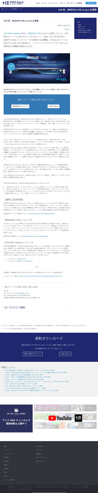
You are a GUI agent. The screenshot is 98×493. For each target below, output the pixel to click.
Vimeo (5, 475)
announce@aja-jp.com (22, 293)
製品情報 (22, 307)
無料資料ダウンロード (20, 106)
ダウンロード (81, 28)
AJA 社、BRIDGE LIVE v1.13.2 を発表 (21, 21)
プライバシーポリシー (42, 456)
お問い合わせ (53, 106)
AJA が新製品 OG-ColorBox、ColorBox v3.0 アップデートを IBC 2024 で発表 (29, 370)
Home (5, 445)
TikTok (5, 471)
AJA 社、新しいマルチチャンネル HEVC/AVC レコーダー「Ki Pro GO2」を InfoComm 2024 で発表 (36, 381)
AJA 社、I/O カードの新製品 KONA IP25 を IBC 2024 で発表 (24, 379)
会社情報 (38, 452)
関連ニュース (81, 26)
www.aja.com (21, 259)
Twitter (5, 464)
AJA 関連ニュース (16, 9)
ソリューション (8, 452)
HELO (79, 24)
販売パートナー (40, 460)
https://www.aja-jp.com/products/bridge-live (41, 213)
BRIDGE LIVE (34, 33)
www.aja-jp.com (28, 261)
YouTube (6, 456)
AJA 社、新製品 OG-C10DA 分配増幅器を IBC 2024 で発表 (24, 375)
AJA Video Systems (12, 33)
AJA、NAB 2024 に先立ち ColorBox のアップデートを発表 (24, 386)
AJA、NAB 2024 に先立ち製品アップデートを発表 (21, 384)
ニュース (6, 449)
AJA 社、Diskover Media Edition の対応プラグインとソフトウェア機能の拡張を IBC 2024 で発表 (36, 372)
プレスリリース (13, 307)
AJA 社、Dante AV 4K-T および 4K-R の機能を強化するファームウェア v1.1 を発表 (31, 390)
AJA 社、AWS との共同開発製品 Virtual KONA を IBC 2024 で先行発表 (27, 377)
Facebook (6, 460)
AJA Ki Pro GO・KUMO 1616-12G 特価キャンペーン (85, 32)
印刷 (67, 29)
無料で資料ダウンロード (32, 354)
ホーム (6, 9)
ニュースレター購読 (9, 479)
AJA (6, 307)
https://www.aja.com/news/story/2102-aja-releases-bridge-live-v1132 (40, 276)
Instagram (6, 467)
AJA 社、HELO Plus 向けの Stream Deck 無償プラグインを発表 (25, 388)
